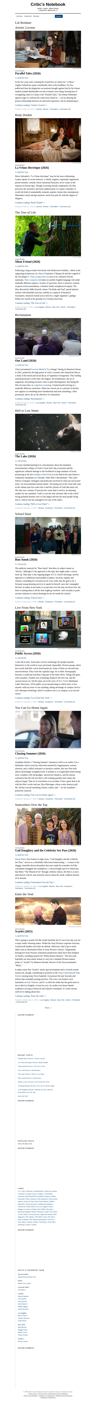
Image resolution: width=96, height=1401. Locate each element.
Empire (47, 1196)
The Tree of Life (25, 212)
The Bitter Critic (41, 1217)
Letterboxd (21, 1207)
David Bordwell (30, 1196)
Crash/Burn (48, 1194)
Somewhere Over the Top (31, 804)
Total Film (51, 1222)
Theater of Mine (32, 1222)
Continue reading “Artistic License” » (31, 105)
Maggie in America (24, 1209)
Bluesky (36, 16)
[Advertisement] (37, 1032)
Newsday (49, 1209)
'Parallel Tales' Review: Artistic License (31, 1058)
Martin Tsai (36, 1209)
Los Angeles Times (46, 1207)
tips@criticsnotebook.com (27, 1277)
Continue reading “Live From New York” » (33, 698)
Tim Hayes (43, 1222)
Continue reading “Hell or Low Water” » (32, 504)
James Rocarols (31, 1204)
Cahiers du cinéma (50, 1191)
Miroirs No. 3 (52, 10)
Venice (63, 307)
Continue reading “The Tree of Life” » (31, 303)
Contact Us (42, 1395)
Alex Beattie (22, 1299)
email (29, 1283)
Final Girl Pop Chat (31, 1201)
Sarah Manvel (23, 1304)
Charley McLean (23, 1318)
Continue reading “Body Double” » (30, 202)
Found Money (43, 1201)
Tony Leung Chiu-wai (39, 277)
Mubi (43, 1209)
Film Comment (31, 1199)
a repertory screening (42, 385)
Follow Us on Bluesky (31, 1395)
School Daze (23, 514)
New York (55, 307)
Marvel (42, 273)
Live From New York (28, 607)
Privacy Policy (32, 1393)
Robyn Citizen (23, 1341)
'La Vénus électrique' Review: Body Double (33, 1062)
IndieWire (21, 1204)
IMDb (52, 1201)
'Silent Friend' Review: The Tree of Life (31, 1066)
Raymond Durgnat (24, 1212)
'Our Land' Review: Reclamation (29, 1070)
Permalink (54, 109)
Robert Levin (22, 1332)
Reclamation (23, 315)
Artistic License (25, 27)
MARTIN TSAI (23, 78)
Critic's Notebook (48, 4)
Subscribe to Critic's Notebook (58, 1393)
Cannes (39, 109)
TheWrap (21, 1225)
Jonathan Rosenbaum (45, 1204)
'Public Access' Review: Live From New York (33, 1082)
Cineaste (21, 1194)
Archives (19, 16)
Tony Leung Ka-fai (32, 280)
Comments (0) (65, 109)
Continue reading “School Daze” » (29, 598)
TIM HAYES (22, 461)
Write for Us (51, 1395)
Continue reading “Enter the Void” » (30, 996)
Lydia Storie (22, 1321)
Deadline (40, 1196)
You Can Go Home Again (31, 707)
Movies (45, 109)
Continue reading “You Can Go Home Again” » (35, 795)
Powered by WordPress (48, 1397)
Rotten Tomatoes (37, 1212)
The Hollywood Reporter (38, 1219)
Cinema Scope (31, 1194)
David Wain (20, 859)
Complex (40, 1194)
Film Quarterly (43, 1199)
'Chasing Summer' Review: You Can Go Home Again (36, 1086)
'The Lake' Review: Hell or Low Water (31, 1074)
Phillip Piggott (23, 1307)
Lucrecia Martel (38, 369)
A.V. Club (21, 1191)
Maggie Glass (22, 1330)
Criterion (21, 1196)
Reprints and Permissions (64, 1395)
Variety (27, 1225)
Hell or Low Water (27, 410)
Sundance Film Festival (43, 474)
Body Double (23, 115)
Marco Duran (22, 1315)
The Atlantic (30, 1217)
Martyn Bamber (23, 1296)
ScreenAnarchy (34, 1214)
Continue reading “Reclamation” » (29, 399)
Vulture (34, 1225)
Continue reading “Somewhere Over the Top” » (35, 882)
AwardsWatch (38, 1191)
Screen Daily (23, 1214)
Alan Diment (22, 1301)
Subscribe (28, 16)
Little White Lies (32, 1207)
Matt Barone (22, 1327)
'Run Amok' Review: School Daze (29, 1078)
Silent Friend (53, 8)
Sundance (49, 508)
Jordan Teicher (23, 1335)
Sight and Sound (46, 1214)
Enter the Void (24, 894)
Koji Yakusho (32, 982)
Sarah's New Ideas (51, 1212)
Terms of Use (43, 1393)
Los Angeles (39, 307)
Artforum (29, 1191)
